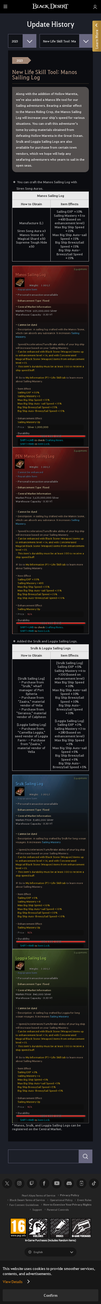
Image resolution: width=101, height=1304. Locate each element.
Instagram (19, 1183)
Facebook (44, 1183)
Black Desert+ (81, 1183)
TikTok (94, 1183)
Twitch (32, 1183)
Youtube (56, 1183)
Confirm (51, 1295)
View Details (13, 1281)
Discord (69, 1183)
